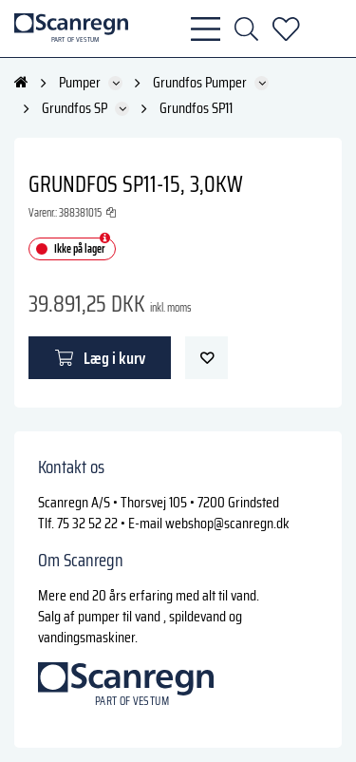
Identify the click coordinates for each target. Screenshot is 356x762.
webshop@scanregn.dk (227, 523)
